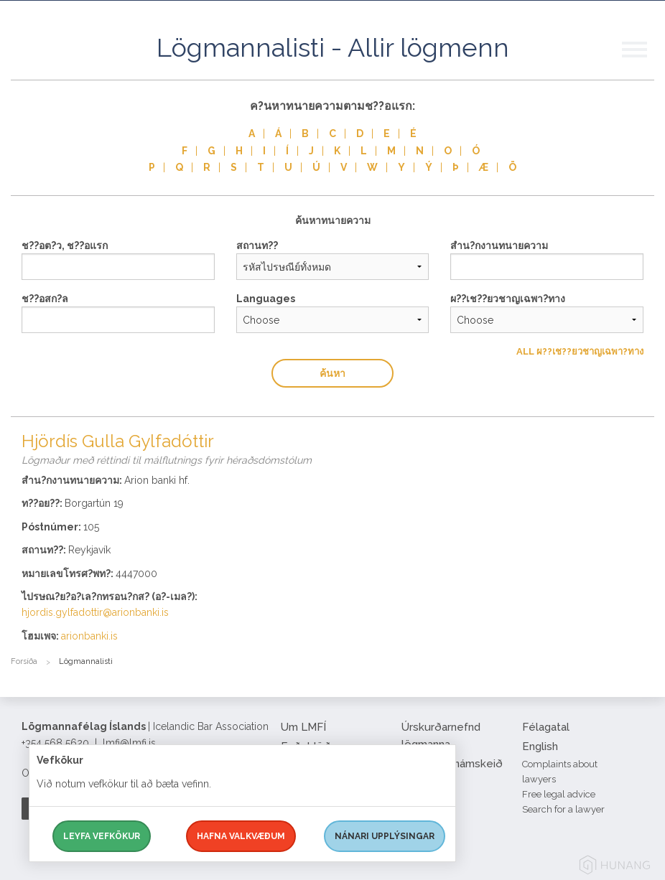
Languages (265, 298)
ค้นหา (332, 373)
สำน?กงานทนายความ (499, 245)
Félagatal (545, 727)
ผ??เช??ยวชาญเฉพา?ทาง (507, 298)
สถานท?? (257, 245)
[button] (643, 64)
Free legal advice (558, 794)
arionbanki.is (89, 636)
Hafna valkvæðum (241, 836)
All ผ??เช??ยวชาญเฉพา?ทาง (579, 351)
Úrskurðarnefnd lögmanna (440, 736)
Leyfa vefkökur (101, 836)
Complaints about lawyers (559, 772)
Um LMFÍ (303, 727)
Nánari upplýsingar (384, 836)
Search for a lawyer (563, 809)
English (540, 746)
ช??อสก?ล (45, 298)
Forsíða (24, 661)
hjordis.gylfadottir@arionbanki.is (95, 612)
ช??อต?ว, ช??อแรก (65, 245)
